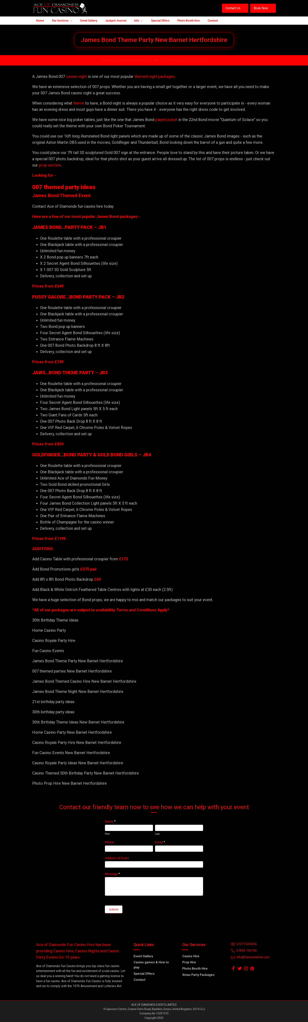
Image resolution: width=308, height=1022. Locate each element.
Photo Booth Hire (195, 968)
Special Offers (144, 974)
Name (110, 821)
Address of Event (117, 858)
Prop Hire (189, 962)
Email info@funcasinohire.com (124, 60)
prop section (49, 165)
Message (112, 874)
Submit (113, 909)
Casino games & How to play (151, 964)
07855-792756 (196, 60)
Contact (139, 980)
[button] (235, 8)
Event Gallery (143, 956)
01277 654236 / (172, 60)
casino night (76, 76)
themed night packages (155, 76)
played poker (166, 119)
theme (78, 103)
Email (160, 842)
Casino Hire (190, 956)
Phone (109, 842)
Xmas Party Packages (198, 975)
